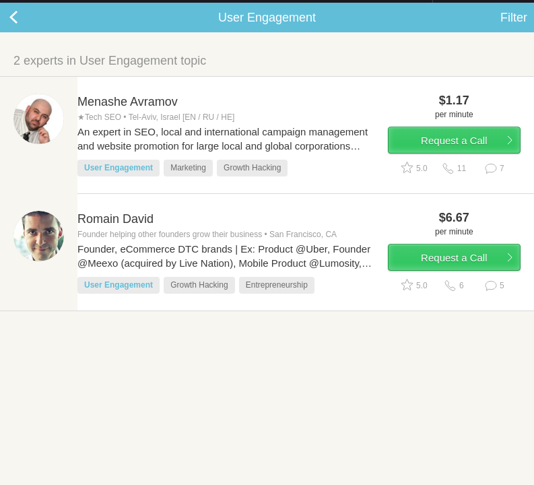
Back (27, 31)
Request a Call (454, 154)
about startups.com (480, 8)
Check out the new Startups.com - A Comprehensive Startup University (285, 8)
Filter (513, 31)
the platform (72, 7)
